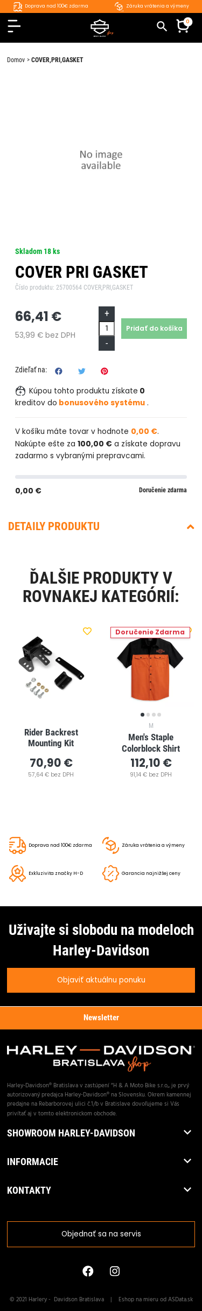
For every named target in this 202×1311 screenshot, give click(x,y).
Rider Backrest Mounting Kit (52, 738)
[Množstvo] (107, 328)
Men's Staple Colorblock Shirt (151, 743)
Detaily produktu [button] (101, 526)
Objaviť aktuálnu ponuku (101, 980)
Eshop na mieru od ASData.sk (156, 1300)
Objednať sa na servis (101, 1234)
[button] (182, 27)
